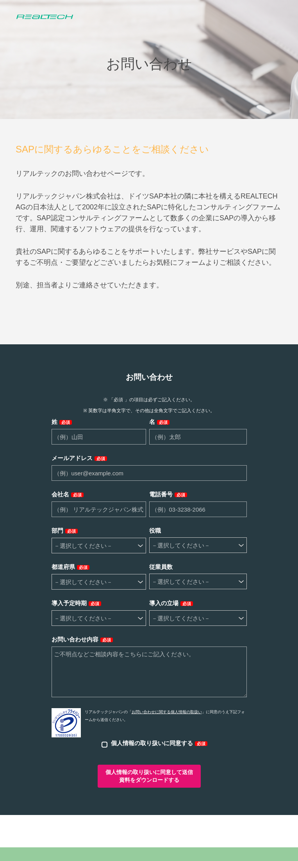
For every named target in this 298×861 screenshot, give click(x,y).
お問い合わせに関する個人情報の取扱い (167, 712)
